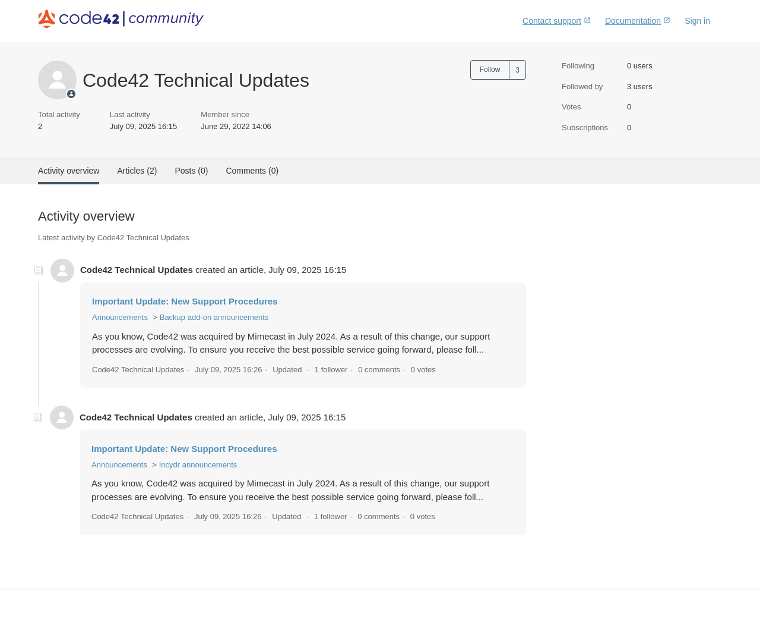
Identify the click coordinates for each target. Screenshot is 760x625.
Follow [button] (490, 69)
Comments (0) (252, 170)
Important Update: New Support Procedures (185, 301)
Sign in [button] (697, 21)
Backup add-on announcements (214, 317)
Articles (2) (137, 170)
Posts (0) (191, 170)
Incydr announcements (198, 464)
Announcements (120, 317)
